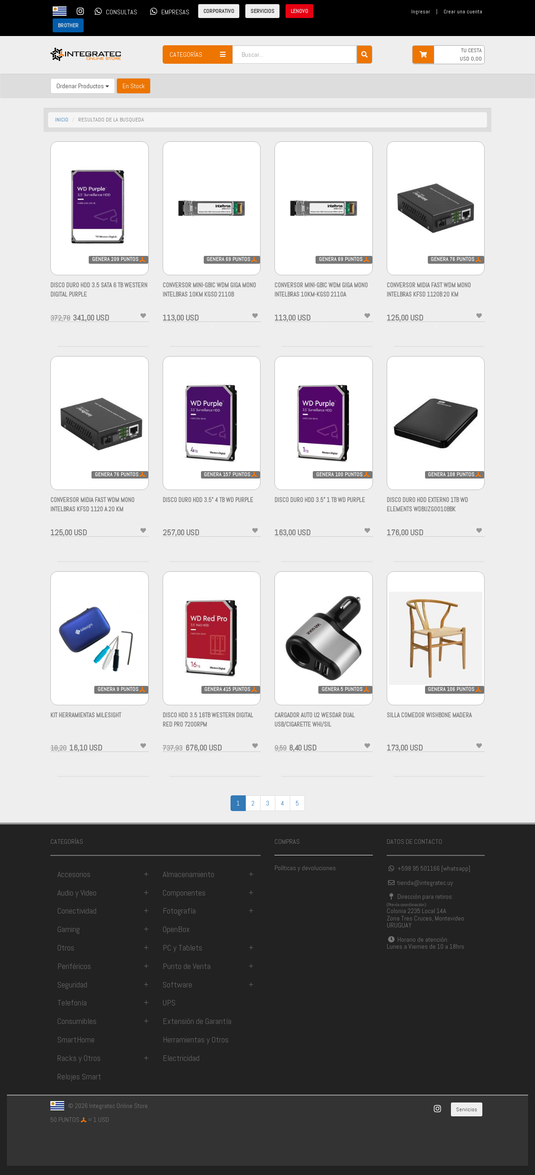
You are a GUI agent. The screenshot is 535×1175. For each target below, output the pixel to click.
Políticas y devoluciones (305, 868)
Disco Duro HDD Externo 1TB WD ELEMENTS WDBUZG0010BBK (427, 509)
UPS (169, 1002)
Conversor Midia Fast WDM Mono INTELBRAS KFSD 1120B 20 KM (429, 294)
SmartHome (76, 1039)
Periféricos (74, 966)
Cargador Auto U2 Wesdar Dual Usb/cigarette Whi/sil (314, 724)
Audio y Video (77, 892)
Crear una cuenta (463, 11)
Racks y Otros (79, 1058)
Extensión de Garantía (197, 1021)
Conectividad (77, 910)
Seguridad (72, 984)
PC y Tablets (182, 947)
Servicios (466, 1109)
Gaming (68, 929)
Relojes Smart (79, 1076)
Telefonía (72, 1002)
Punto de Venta (187, 966)
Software (177, 984)
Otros (65, 947)
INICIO (61, 119)
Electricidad (181, 1058)
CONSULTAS (114, 11)
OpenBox (176, 929)
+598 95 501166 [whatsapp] (428, 868)
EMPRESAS (168, 11)
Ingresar (420, 11)
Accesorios (74, 874)
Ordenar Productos (82, 86)
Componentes (184, 892)
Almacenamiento (188, 874)
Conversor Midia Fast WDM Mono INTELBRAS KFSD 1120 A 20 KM (92, 509)
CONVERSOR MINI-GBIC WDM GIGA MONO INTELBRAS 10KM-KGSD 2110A (321, 294)
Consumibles (77, 1021)
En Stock (133, 86)
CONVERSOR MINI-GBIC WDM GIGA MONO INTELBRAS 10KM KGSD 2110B (209, 294)
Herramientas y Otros (196, 1039)
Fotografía (179, 910)
